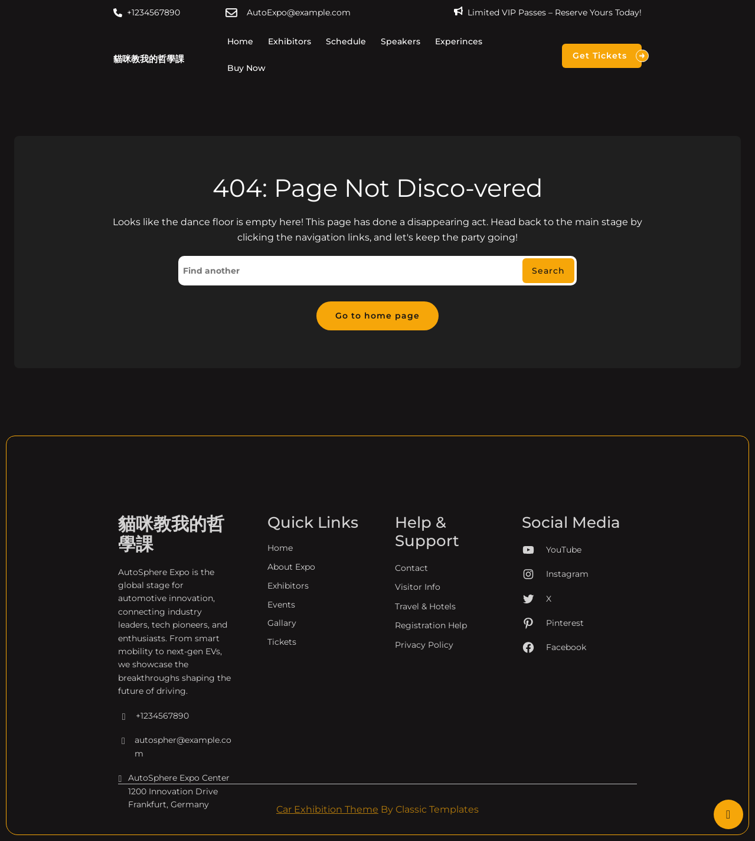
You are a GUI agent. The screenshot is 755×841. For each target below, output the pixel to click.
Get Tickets (607, 56)
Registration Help (431, 726)
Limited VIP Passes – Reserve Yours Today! (555, 12)
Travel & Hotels (425, 707)
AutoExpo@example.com (299, 12)
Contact (411, 669)
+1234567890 (153, 12)
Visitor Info (417, 688)
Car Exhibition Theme (327, 809)
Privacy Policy (424, 746)
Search (548, 270)
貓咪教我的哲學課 (148, 58)
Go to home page (377, 315)
